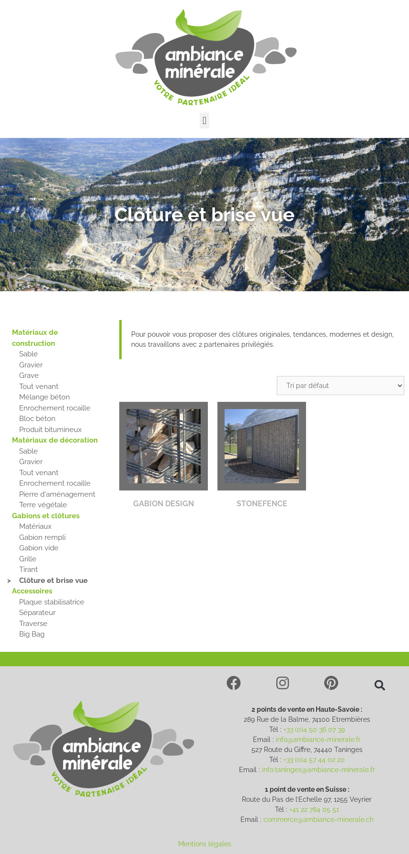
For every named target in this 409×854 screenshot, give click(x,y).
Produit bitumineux (50, 429)
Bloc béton (37, 418)
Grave (29, 375)
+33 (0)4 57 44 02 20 (314, 759)
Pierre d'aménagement (57, 494)
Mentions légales (204, 844)
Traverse (33, 623)
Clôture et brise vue (53, 580)
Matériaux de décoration (55, 440)
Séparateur (37, 612)
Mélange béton (44, 397)
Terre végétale (43, 505)
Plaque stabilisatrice (51, 602)
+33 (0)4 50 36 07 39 (314, 729)
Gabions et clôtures (46, 516)
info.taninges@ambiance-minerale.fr (318, 770)
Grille (27, 559)
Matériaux (35, 526)
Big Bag (32, 634)
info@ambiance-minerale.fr (318, 739)
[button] (204, 120)
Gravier (31, 365)
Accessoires (32, 591)
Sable (28, 354)
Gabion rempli (42, 537)
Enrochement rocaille (55, 408)
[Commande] (340, 385)
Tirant (28, 569)
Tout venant (38, 386)
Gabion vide (38, 548)
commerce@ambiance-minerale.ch (318, 819)
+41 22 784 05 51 (314, 809)
